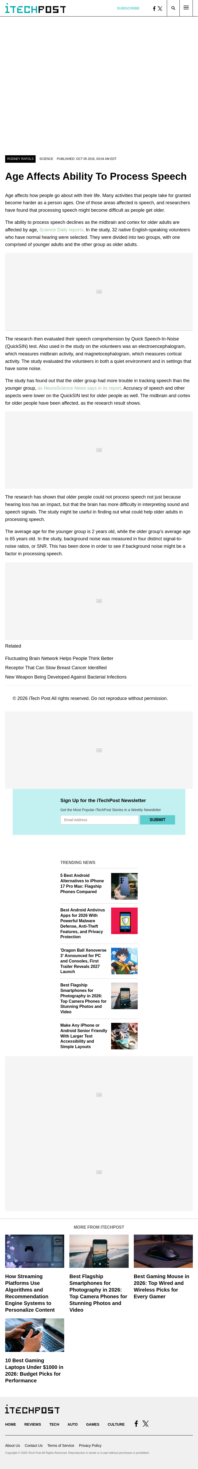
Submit (157, 820)
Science (46, 159)
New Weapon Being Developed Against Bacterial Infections (66, 677)
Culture (116, 1424)
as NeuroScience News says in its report (79, 388)
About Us (12, 1445)
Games (92, 1424)
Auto (73, 1424)
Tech (54, 1424)
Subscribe (128, 8)
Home (10, 1424)
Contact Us (34, 1445)
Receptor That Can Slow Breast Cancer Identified (56, 667)
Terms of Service (60, 1445)
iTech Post (39, 698)
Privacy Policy (90, 1445)
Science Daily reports (61, 229)
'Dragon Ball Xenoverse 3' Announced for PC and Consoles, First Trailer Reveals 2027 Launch (83, 961)
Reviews (32, 1424)
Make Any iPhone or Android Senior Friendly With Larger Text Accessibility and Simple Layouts (83, 1036)
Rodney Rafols (20, 159)
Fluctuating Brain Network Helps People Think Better (59, 658)
